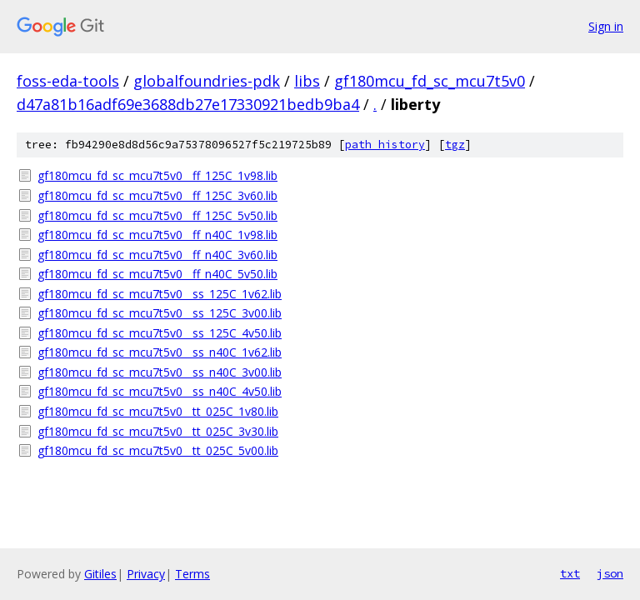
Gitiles (100, 574)
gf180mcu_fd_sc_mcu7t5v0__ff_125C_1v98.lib (158, 175)
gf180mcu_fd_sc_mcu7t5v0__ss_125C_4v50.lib (160, 333)
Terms (192, 574)
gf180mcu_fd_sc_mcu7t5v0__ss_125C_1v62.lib (160, 294)
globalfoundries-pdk (206, 81)
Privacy (146, 574)
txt (570, 573)
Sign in (605, 26)
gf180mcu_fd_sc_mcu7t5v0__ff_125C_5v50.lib (158, 215)
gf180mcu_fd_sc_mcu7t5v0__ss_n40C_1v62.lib (160, 352)
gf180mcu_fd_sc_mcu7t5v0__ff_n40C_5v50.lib (158, 274)
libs (307, 81)
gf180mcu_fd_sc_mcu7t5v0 (429, 81)
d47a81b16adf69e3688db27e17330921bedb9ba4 (188, 104)
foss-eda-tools (68, 81)
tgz (455, 145)
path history (385, 145)
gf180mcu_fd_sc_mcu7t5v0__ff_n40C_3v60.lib (158, 254)
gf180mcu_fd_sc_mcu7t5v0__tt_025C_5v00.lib (158, 450)
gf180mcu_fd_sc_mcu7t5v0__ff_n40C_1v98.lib (158, 234)
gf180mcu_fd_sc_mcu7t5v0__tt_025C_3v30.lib (158, 431)
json (610, 573)
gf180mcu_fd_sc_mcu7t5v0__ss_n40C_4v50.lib (160, 391)
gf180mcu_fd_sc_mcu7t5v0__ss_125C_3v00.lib (160, 313)
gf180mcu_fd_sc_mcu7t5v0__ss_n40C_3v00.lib (160, 372)
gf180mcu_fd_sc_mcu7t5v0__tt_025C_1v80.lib (158, 411)
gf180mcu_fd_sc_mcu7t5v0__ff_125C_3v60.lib (158, 195)
